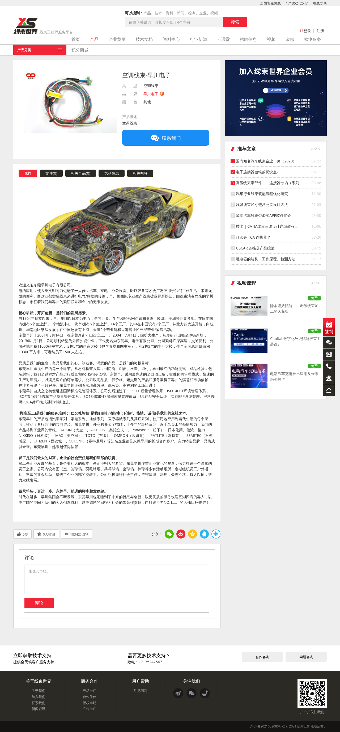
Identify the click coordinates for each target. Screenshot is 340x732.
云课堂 (223, 39)
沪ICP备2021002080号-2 (267, 726)
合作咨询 (262, 657)
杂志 (290, 39)
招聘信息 (248, 39)
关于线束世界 (38, 681)
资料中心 (171, 39)
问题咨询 (306, 657)
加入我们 (38, 696)
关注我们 (191, 681)
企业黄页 (117, 39)
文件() (51, 173)
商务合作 (89, 681)
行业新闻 (198, 39)
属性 (28, 173)
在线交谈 (320, 3)
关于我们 (38, 690)
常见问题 (140, 690)
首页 (75, 39)
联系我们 (38, 702)
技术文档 (144, 39)
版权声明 (89, 702)
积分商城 (79, 50)
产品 (94, 39)
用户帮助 (140, 681)
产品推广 (89, 690)
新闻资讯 (38, 708)
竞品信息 (111, 173)
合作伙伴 (89, 696)
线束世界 (303, 726)
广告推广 (89, 708)
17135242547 (297, 3)
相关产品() (80, 173)
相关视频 (140, 173)
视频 (271, 39)
